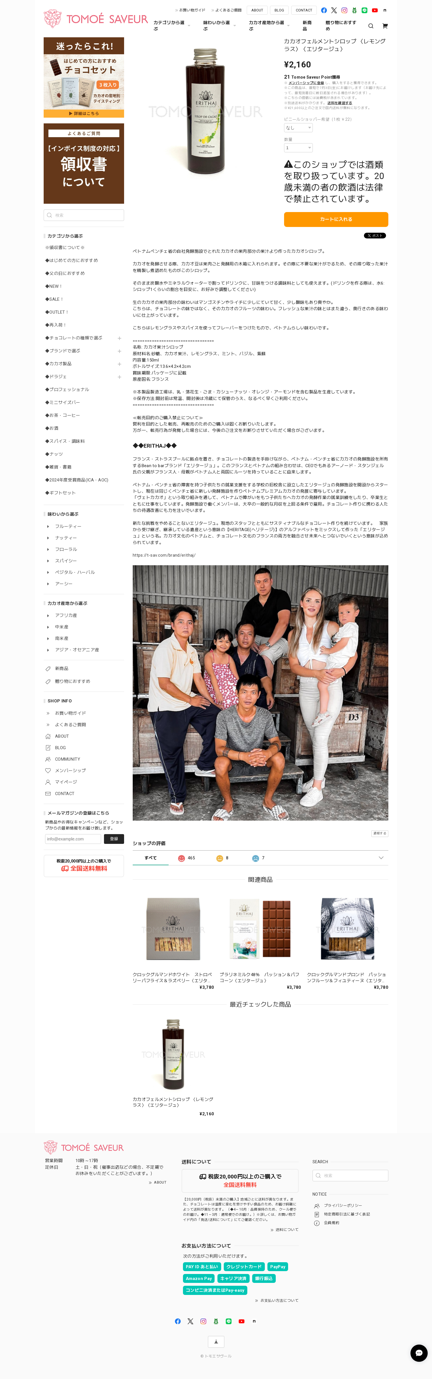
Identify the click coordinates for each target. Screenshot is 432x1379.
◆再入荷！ (56, 325)
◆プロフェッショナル (67, 389)
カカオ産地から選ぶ (270, 26)
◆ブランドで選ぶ (62, 351)
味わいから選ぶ (220, 26)
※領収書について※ (65, 247)
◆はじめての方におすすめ (71, 260)
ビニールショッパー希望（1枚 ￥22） (319, 119)
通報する (379, 833)
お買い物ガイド (192, 10)
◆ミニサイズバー (62, 402)
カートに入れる (336, 219)
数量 (288, 139)
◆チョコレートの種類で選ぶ (73, 338)
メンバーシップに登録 (306, 83)
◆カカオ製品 (58, 364)
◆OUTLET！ (57, 312)
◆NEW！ (54, 286)
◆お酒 (51, 428)
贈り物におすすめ (341, 26)
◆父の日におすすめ (65, 273)
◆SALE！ (54, 299)
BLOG (279, 10)
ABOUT (257, 10)
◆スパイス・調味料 (65, 441)
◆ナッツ (54, 454)
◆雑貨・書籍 (58, 467)
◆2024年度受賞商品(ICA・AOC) (77, 480)
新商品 (307, 26)
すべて (150, 858)
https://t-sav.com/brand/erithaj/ (164, 555)
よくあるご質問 (228, 10)
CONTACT (304, 10)
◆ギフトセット (60, 493)
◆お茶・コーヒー (62, 415)
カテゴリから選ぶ (173, 26)
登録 (114, 838)
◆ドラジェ (56, 376)
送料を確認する (339, 103)
